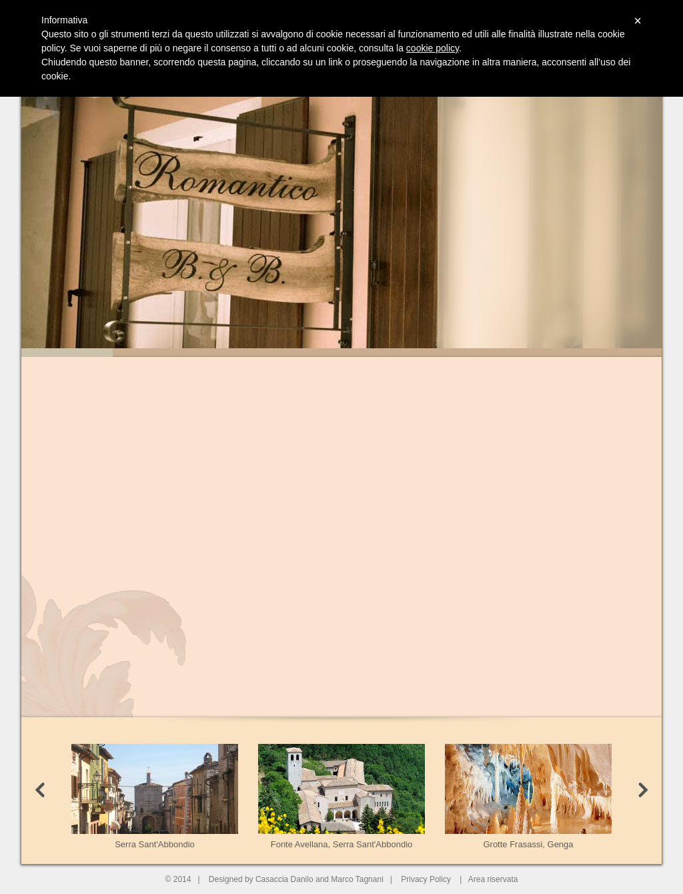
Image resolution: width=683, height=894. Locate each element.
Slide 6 (524, 352)
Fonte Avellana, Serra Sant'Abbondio (341, 796)
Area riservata (493, 879)
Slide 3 (249, 352)
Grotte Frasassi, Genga (528, 796)
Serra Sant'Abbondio (154, 796)
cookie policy (432, 48)
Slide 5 (433, 352)
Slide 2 (158, 352)
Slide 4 (341, 352)
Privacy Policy (426, 879)
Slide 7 (616, 352)
